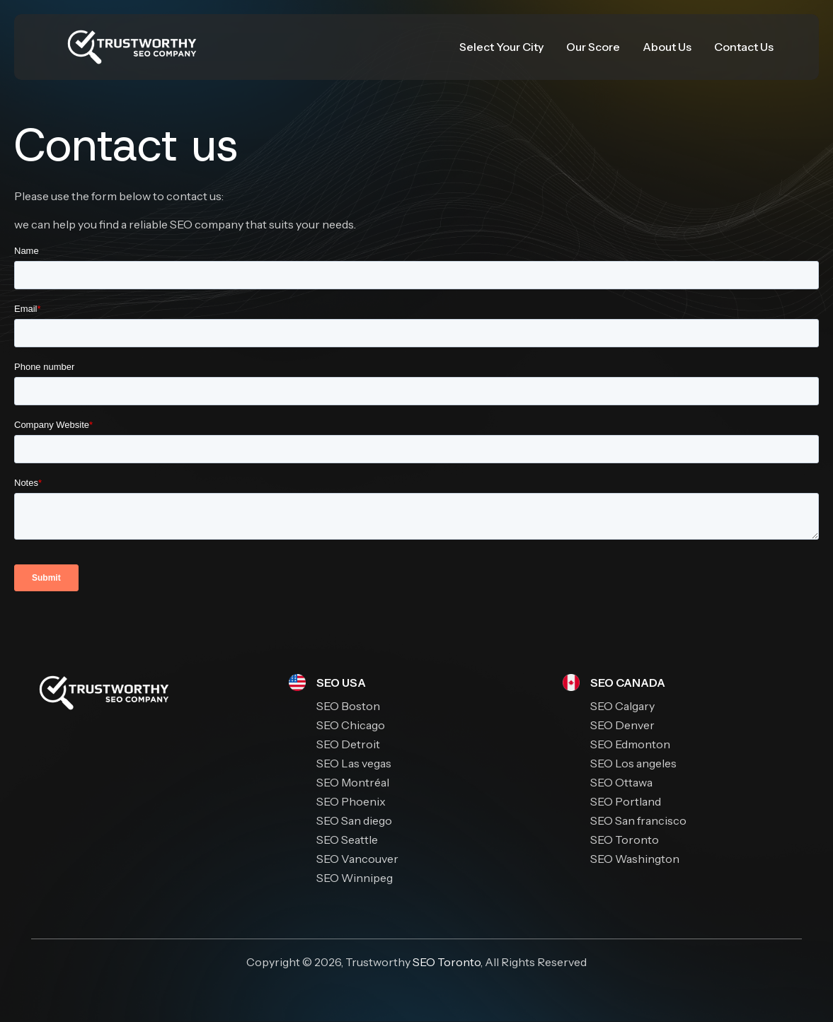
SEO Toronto (447, 962)
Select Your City (501, 47)
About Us (667, 47)
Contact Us (744, 47)
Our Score (593, 47)
